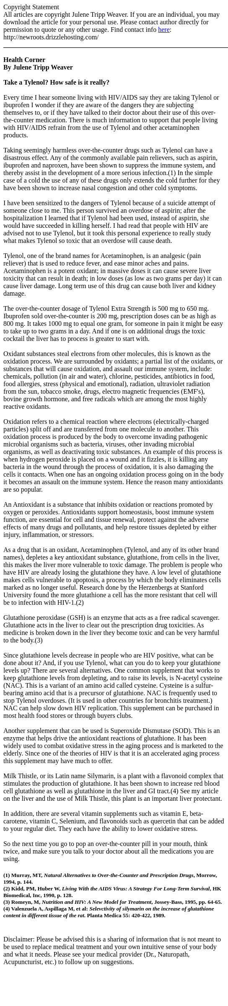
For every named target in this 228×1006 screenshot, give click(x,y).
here (164, 29)
